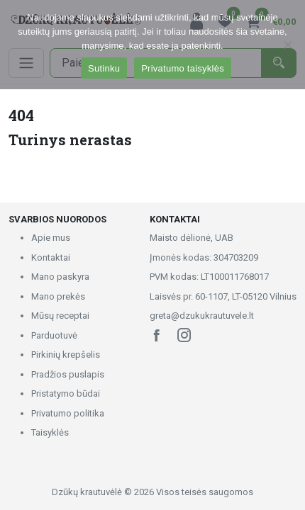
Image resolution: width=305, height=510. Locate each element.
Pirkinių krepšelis (65, 354)
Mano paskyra (60, 276)
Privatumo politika (67, 413)
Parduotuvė (54, 335)
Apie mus (50, 237)
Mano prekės (58, 296)
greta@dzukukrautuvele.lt (202, 315)
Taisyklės (50, 432)
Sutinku (104, 68)
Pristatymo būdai (65, 393)
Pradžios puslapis (67, 374)
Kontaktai (50, 257)
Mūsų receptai (60, 315)
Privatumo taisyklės (182, 68)
